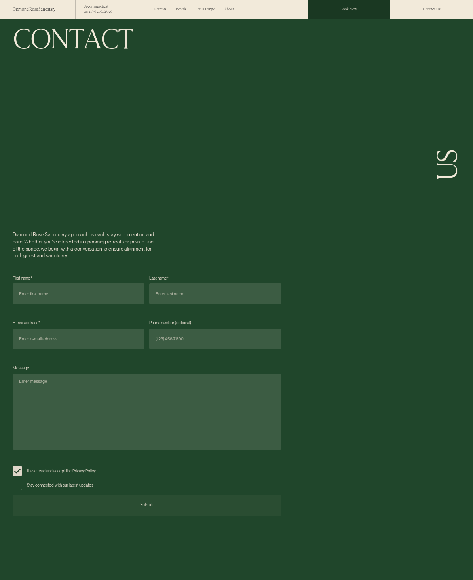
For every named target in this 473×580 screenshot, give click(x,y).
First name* (22, 278)
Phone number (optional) (170, 323)
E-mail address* (26, 323)
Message (21, 368)
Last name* (159, 278)
